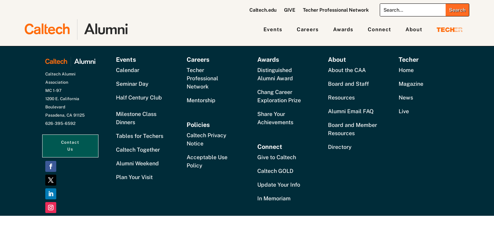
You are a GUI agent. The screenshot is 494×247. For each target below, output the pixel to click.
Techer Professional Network (336, 10)
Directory (340, 147)
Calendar (127, 70)
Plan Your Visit (134, 177)
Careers (308, 29)
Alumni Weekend (137, 163)
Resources (341, 97)
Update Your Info (278, 184)
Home (406, 70)
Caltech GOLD (275, 171)
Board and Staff (348, 84)
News (406, 97)
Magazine (411, 84)
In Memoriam (274, 198)
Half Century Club (139, 97)
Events (272, 29)
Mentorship (201, 100)
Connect (379, 29)
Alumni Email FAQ (351, 111)
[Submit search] (457, 10)
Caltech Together (138, 149)
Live (404, 111)
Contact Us (70, 146)
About (413, 29)
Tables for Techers (139, 136)
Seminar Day (132, 84)
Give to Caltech (276, 157)
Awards (343, 29)
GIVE (289, 10)
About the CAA (347, 70)
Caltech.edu (263, 10)
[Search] (413, 10)
